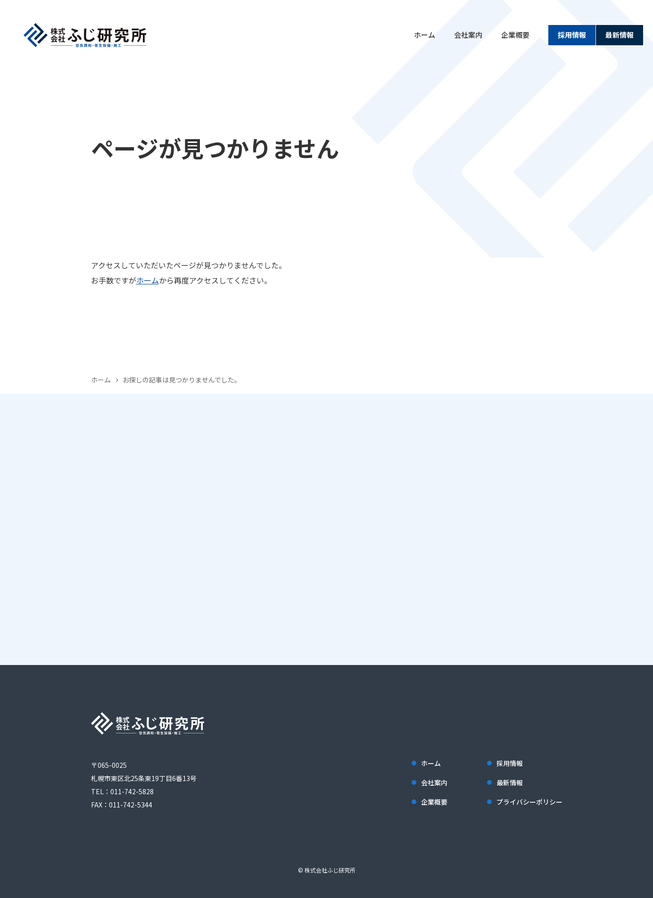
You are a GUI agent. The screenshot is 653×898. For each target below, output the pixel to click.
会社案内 (468, 35)
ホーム (424, 35)
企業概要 (515, 35)
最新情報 (619, 35)
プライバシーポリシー (529, 802)
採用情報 (572, 35)
